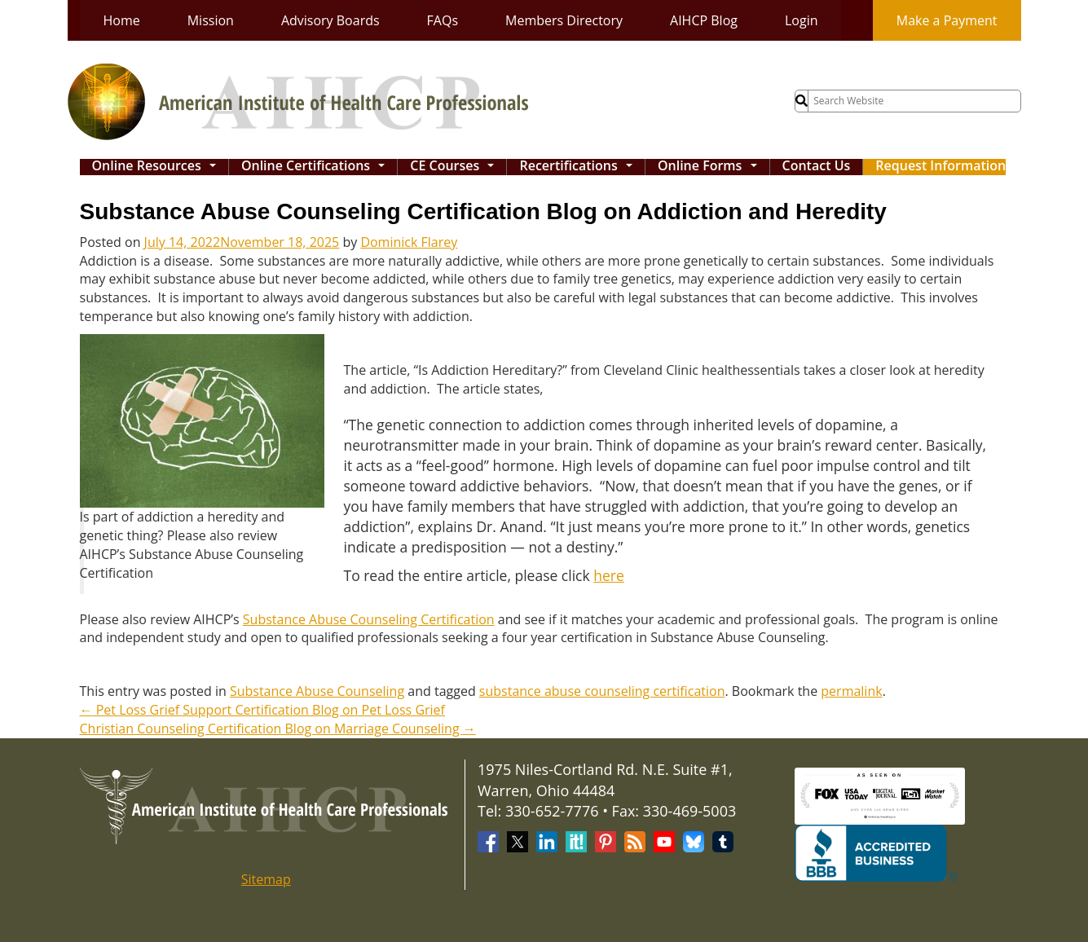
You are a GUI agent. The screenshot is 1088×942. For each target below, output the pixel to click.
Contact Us (816, 166)
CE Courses (455, 167)
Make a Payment (947, 20)
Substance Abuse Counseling (317, 691)
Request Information (940, 166)
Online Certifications (317, 167)
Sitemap (266, 879)
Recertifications (579, 167)
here (608, 575)
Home (122, 20)
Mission (210, 20)
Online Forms (711, 167)
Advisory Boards (330, 20)
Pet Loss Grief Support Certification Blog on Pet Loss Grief (262, 710)
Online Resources (158, 167)
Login (801, 20)
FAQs (442, 20)
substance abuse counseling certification (602, 691)
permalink (851, 691)
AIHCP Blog (704, 20)
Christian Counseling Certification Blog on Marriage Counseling (278, 728)
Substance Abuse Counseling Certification (369, 619)
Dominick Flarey (408, 242)
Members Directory (564, 20)
